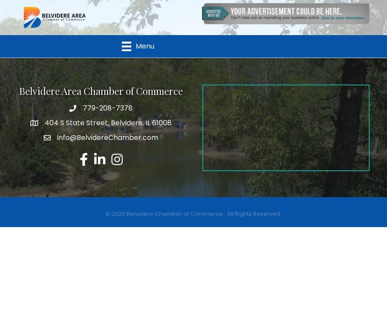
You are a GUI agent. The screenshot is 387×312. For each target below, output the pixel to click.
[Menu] (138, 46)
